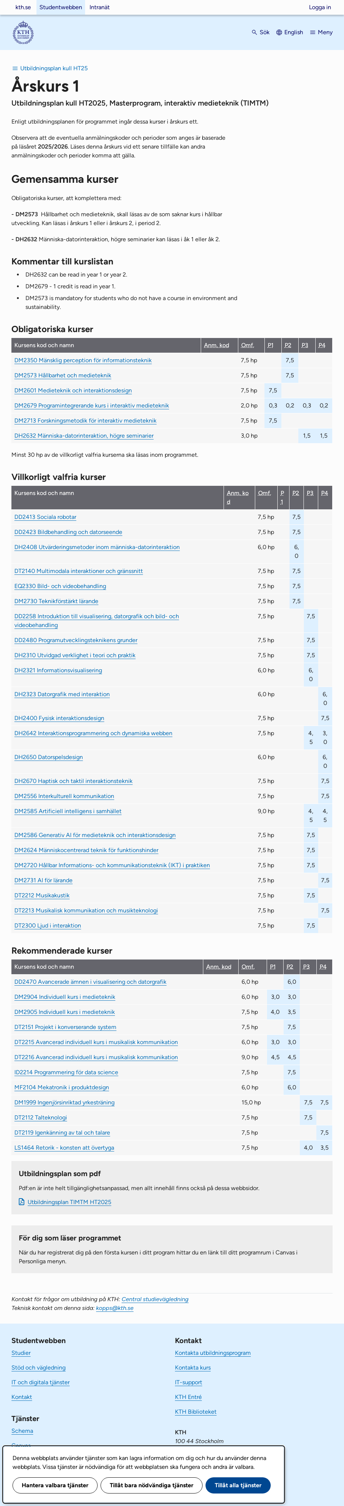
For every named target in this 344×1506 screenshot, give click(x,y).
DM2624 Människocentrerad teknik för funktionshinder (86, 850)
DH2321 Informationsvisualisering (58, 670)
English (293, 32)
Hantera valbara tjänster (55, 1485)
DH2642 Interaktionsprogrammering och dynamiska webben (93, 733)
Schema (22, 1430)
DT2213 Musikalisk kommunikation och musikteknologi (86, 910)
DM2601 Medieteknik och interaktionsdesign (73, 390)
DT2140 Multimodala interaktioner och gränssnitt (78, 570)
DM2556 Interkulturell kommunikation (64, 796)
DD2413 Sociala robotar (45, 516)
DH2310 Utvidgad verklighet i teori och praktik (75, 655)
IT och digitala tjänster (40, 1382)
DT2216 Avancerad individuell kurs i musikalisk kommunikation (96, 1057)
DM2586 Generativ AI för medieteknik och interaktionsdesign (95, 835)
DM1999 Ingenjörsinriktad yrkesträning (64, 1102)
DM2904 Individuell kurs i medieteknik (64, 996)
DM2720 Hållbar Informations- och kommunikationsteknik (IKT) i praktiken (112, 865)
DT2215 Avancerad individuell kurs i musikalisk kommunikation (96, 1042)
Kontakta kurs (193, 1367)
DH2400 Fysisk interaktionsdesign (59, 718)
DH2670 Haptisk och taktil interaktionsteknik (73, 780)
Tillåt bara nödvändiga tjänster (151, 1485)
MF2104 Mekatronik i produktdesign (61, 1087)
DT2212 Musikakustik (42, 895)
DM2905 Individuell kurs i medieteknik (64, 1011)
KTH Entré (188, 1396)
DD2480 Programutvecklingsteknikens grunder (75, 640)
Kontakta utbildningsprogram (213, 1352)
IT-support (188, 1382)
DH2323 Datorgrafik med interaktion (62, 694)
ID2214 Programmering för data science (66, 1072)
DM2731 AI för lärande (43, 880)
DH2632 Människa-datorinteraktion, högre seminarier (84, 435)
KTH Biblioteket (196, 1411)
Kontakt (21, 1396)
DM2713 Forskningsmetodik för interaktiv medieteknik (85, 420)
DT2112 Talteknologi (40, 1117)
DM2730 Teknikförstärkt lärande (56, 601)
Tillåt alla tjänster (238, 1485)
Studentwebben (60, 7)
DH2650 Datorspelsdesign (48, 757)
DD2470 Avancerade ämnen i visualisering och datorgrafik (90, 981)
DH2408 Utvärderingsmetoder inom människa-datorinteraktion (97, 547)
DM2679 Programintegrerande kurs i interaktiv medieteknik (91, 405)
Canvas (21, 1445)
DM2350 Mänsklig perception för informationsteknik (83, 360)
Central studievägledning (155, 1299)
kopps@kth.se (115, 1307)
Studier (21, 1352)
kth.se (23, 7)
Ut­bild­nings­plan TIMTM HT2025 (69, 1202)
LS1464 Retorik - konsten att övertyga (64, 1147)
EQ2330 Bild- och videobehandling (60, 586)
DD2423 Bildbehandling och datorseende (68, 531)
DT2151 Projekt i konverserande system (65, 1026)
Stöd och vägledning (38, 1367)
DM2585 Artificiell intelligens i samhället (68, 811)
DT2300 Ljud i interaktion (47, 925)
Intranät (99, 7)
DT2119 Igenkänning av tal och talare (62, 1132)
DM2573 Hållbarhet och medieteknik (62, 375)
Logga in (320, 7)
